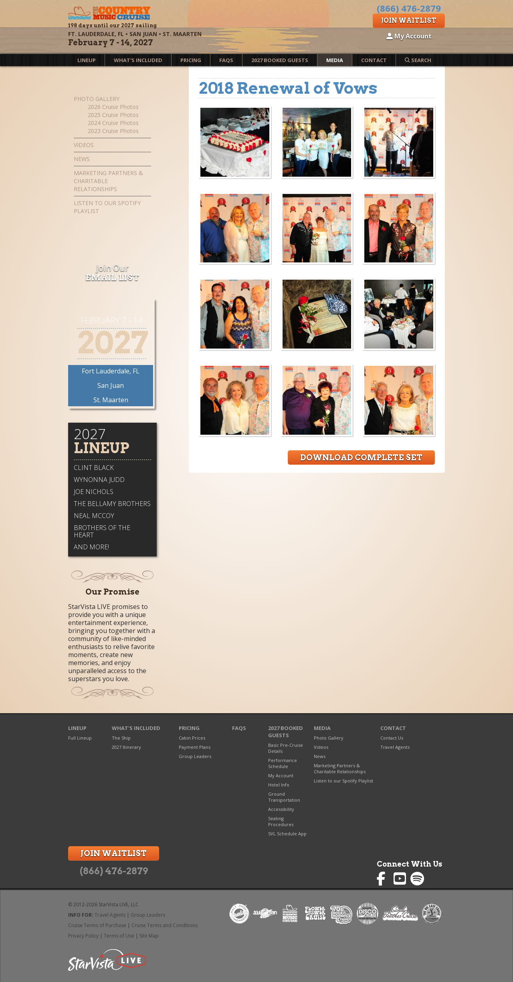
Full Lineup (80, 738)
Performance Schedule (282, 763)
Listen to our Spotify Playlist (107, 207)
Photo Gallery (96, 99)
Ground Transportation (284, 797)
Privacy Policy (83, 935)
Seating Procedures (280, 821)
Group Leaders (195, 756)
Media (334, 60)
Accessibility (281, 809)
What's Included (138, 60)
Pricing (190, 60)
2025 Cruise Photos (113, 115)
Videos (84, 145)
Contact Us (391, 738)
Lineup (86, 60)
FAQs (226, 60)
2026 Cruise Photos (113, 107)
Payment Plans (194, 747)
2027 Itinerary (126, 747)
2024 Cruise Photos (113, 123)
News (82, 159)
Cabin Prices (192, 738)
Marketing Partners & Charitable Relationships (108, 181)
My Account (409, 36)
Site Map (149, 935)
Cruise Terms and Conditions (164, 925)
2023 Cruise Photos (113, 131)
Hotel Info (278, 785)
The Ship (121, 738)
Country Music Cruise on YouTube (401, 879)
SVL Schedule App (287, 834)
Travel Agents (395, 747)
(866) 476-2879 (114, 871)
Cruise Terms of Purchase (97, 925)
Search (418, 60)
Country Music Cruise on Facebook (384, 879)
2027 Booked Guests (279, 60)
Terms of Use (119, 935)
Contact (374, 60)
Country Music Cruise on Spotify (417, 879)
